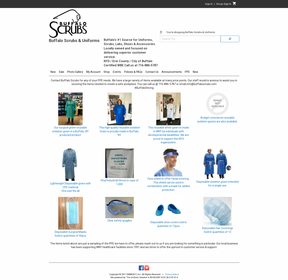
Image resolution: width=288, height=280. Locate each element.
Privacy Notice (172, 274)
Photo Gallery (75, 71)
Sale (61, 71)
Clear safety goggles (119, 220)
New (53, 71)
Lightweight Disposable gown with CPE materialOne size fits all (70, 187)
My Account (93, 71)
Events (117, 71)
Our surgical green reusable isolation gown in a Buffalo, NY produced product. (70, 131)
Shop (107, 71)
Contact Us (152, 71)
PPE (187, 71)
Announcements (172, 71)
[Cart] (234, 4)
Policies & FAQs (133, 71)
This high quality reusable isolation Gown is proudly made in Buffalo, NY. (119, 131)
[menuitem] (53, 72)
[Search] (230, 39)
